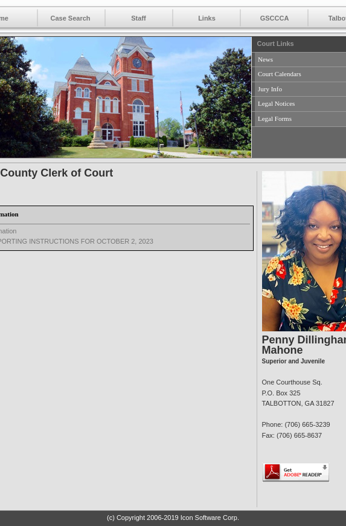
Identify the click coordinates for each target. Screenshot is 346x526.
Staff (138, 18)
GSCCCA (274, 18)
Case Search (70, 18)
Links (207, 18)
